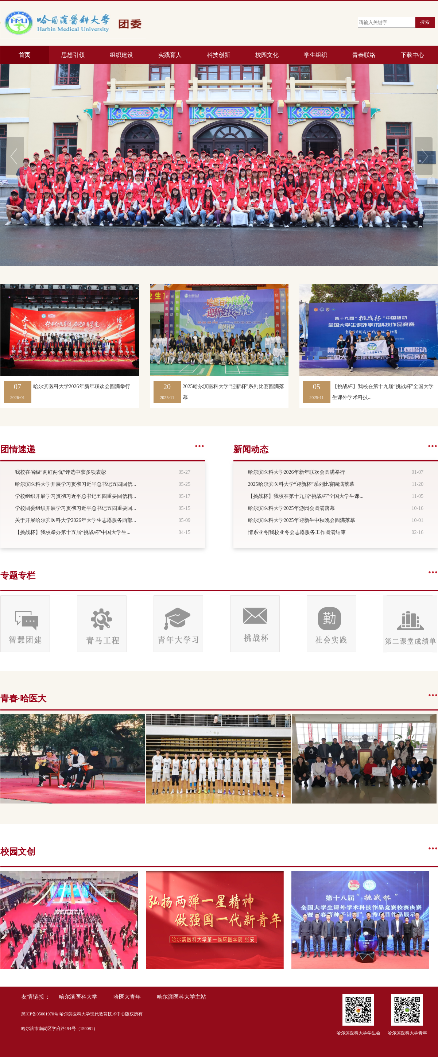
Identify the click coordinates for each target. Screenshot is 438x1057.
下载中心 (412, 55)
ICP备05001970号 (42, 1014)
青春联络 (364, 55)
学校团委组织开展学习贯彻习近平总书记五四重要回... (75, 508)
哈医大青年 (127, 997)
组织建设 (121, 55)
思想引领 (73, 55)
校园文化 (267, 55)
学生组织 (315, 55)
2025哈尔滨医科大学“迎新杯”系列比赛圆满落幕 (301, 484)
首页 (24, 55)
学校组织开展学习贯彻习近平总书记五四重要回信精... (75, 496)
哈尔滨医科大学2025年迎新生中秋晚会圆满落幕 (301, 520)
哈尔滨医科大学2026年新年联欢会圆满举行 (81, 386)
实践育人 (170, 55)
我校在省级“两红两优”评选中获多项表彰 (60, 472)
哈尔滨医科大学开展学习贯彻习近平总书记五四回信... (75, 484)
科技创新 (218, 55)
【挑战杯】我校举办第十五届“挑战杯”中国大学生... (73, 532)
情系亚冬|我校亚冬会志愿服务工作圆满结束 (297, 532)
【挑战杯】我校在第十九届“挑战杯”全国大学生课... (306, 496)
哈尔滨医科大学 (78, 997)
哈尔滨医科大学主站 (181, 997)
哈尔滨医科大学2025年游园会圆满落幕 (291, 508)
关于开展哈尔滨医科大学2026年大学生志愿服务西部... (75, 520)
